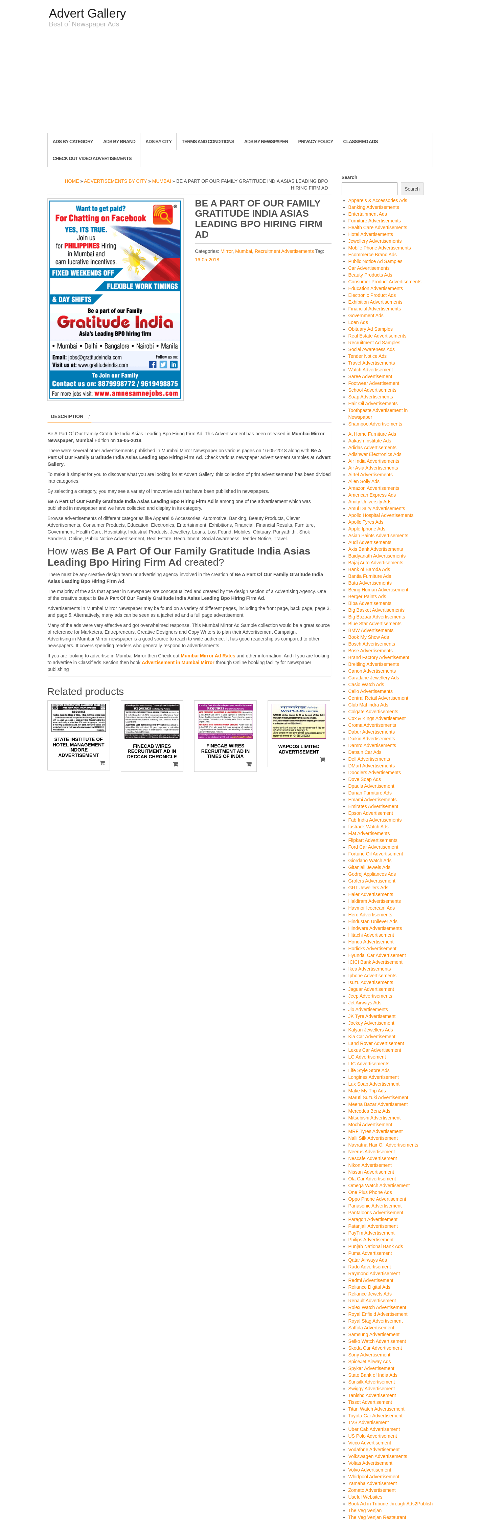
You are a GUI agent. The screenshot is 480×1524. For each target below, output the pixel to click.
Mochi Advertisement (370, 1124)
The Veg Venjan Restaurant (377, 1517)
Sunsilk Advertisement (371, 1382)
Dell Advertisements (369, 759)
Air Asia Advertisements (373, 468)
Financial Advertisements (374, 308)
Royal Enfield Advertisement (378, 1314)
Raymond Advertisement (374, 1273)
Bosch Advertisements (371, 644)
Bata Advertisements (370, 583)
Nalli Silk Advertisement (373, 1138)
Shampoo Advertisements (375, 424)
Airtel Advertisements (370, 474)
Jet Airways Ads (365, 1002)
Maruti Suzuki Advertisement (378, 1097)
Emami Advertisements (372, 799)
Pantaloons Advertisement (376, 1212)
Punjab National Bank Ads (375, 1246)
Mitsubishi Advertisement (374, 1117)
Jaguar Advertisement (371, 989)
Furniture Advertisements (374, 220)
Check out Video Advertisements (92, 158)
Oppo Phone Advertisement (377, 1199)
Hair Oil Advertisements (373, 403)
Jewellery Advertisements (375, 241)
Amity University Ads (370, 501)
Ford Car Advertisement (373, 847)
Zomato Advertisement (372, 1490)
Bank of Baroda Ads (369, 569)
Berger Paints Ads (367, 596)
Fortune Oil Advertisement (375, 853)
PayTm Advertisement (371, 1233)
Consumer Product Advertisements (384, 281)
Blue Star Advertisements (375, 623)
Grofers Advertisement (371, 881)
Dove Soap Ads (364, 779)
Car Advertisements (369, 268)
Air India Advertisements (373, 461)
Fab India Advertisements (375, 820)
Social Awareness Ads (371, 349)
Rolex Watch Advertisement (377, 1307)
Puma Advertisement (370, 1253)
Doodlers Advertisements (374, 772)
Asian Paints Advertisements (378, 535)
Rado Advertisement (369, 1266)
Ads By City (158, 141)
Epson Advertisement (370, 813)
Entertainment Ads (367, 214)
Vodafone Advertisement (374, 1449)
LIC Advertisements (368, 1063)
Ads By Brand (119, 141)
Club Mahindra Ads (368, 704)
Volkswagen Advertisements (377, 1456)
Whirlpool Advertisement (373, 1476)
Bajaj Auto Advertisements (376, 562)
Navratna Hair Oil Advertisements (383, 1145)
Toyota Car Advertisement (375, 1415)
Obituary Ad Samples (370, 329)
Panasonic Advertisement (375, 1206)
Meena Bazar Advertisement (378, 1104)
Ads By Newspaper (266, 141)
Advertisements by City (115, 181)
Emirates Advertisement (373, 806)
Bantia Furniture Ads (369, 576)
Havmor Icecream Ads (371, 908)
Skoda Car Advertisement (375, 1348)
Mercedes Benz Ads (369, 1111)
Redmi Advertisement (370, 1280)
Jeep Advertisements (370, 996)
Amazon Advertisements (373, 488)
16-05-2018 (207, 259)
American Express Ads (372, 495)
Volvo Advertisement (369, 1470)
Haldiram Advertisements (374, 901)
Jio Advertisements (368, 1009)
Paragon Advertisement (373, 1219)
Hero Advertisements (370, 914)
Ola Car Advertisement (372, 1178)
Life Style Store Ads (369, 1070)
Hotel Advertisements (370, 234)
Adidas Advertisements (372, 447)
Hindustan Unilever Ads (373, 921)
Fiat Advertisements (369, 833)
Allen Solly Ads (364, 481)
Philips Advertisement (371, 1239)
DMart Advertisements (371, 765)
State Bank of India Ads (373, 1375)
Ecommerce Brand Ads (372, 254)
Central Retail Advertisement (378, 698)
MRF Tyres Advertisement (375, 1131)
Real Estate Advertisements (377, 336)
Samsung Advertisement (374, 1334)
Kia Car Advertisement (371, 1036)
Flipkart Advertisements (373, 840)
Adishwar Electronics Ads (375, 454)
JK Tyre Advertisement (372, 1016)
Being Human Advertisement (378, 589)
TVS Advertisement (368, 1422)
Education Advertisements (375, 288)
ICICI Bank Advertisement (375, 962)
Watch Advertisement (370, 369)
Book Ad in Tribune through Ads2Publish (390, 1503)
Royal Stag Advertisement (375, 1321)
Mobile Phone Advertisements (379, 248)
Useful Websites (365, 1497)
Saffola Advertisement (371, 1327)
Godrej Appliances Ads (372, 874)
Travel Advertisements (371, 363)
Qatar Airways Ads (367, 1260)
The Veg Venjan (365, 1510)
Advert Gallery (87, 13)
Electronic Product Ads (372, 295)
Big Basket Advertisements (376, 610)
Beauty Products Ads (370, 275)
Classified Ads (360, 141)
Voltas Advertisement (370, 1463)
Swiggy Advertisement (371, 1388)
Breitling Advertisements (373, 664)
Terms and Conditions (208, 141)
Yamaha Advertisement (372, 1483)
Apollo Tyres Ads (366, 522)
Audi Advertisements (370, 542)
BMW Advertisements (371, 630)
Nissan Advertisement (371, 1172)
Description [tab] (67, 416)
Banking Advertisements (373, 207)
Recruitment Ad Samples (374, 342)
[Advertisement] (240, 82)
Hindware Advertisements (375, 928)
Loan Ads (358, 322)
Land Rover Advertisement (376, 1043)
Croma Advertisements (372, 725)
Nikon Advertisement (370, 1165)
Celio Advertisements (370, 691)
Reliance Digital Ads (369, 1287)
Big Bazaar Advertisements (376, 616)
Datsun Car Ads (365, 752)
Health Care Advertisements (377, 227)
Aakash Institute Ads (369, 440)
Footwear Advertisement (373, 383)
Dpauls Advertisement (371, 786)
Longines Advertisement (373, 1077)
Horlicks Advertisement (372, 948)
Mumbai (161, 181)
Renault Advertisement (372, 1300)
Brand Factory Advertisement (379, 657)
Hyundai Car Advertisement (377, 955)
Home (72, 181)
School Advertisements (372, 390)
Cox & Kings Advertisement (377, 718)
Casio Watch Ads (366, 684)
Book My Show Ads (368, 637)
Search (350, 177)
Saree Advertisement (370, 376)
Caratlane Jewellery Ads (373, 677)
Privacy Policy (315, 141)
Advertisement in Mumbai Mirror (178, 662)
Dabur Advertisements (371, 732)
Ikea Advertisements (369, 969)
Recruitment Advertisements (284, 251)
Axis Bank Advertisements (375, 549)
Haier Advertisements (370, 894)
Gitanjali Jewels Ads (369, 867)
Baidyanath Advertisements (377, 556)
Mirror (227, 251)
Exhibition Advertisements (375, 302)
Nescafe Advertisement (372, 1158)
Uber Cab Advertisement (374, 1429)
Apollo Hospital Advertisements (381, 515)
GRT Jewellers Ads (368, 887)
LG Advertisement (367, 1057)
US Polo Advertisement (372, 1436)
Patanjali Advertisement (373, 1226)
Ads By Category (73, 141)
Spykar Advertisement (371, 1368)
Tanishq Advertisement (372, 1395)
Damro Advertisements (372, 745)
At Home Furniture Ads (372, 434)
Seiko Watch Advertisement (377, 1341)
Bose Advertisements (370, 650)
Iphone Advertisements (372, 975)
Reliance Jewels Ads (370, 1294)
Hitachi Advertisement (371, 935)
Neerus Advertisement (371, 1151)
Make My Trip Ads (367, 1090)
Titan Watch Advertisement (376, 1409)
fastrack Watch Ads (368, 826)
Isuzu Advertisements (370, 982)
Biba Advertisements (370, 603)
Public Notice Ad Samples (375, 261)
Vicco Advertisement (369, 1442)
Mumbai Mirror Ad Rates (208, 655)
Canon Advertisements (372, 671)
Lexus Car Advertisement (374, 1050)
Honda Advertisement (371, 941)
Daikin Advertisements (371, 738)
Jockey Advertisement (371, 1023)
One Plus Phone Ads (370, 1192)
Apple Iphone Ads (367, 528)
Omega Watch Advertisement (379, 1185)
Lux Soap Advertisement (374, 1084)
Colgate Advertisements (373, 711)
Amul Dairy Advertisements (376, 508)
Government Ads (366, 315)
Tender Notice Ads (367, 356)
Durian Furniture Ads (370, 793)
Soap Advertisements (370, 396)
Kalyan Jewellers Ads (370, 1029)
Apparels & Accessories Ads (377, 200)
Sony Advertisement (369, 1354)
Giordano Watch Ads (370, 860)
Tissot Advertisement (370, 1402)
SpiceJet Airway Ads (369, 1361)
